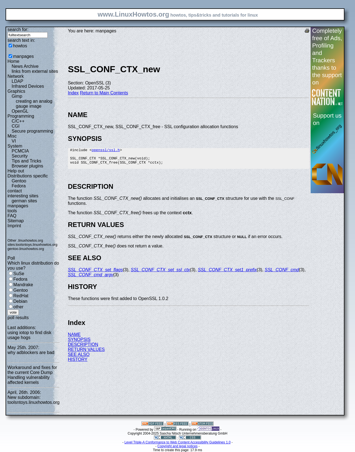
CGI (15, 126)
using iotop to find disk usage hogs (29, 335)
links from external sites (35, 71)
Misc (12, 136)
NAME (74, 338)
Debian (20, 301)
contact (14, 190)
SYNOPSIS (79, 343)
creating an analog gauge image (34, 104)
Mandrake (23, 284)
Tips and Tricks (26, 161)
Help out (15, 171)
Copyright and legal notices (178, 446)
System (14, 146)
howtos (20, 45)
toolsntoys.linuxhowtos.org (36, 244)
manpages (23, 56)
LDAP (17, 81)
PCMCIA (20, 151)
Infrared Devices (28, 86)
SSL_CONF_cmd (282, 274)
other (18, 306)
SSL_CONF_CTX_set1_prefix (227, 274)
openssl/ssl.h (106, 150)
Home (13, 61)
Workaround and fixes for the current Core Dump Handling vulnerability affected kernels (32, 375)
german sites (24, 200)
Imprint (14, 225)
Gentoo (19, 181)
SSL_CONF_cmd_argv (90, 279)
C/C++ (18, 121)
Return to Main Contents (104, 93)
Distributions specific (27, 176)
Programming (20, 116)
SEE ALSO (79, 358)
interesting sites (22, 195)
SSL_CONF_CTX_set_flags (95, 274)
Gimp (17, 96)
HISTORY (78, 363)
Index (73, 93)
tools (12, 210)
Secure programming (32, 131)
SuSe (18, 273)
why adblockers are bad (30, 352)
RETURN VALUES (86, 353)
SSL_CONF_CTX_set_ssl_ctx (160, 274)
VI (14, 141)
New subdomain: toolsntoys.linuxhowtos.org (33, 400)
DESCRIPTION (83, 348)
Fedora (19, 186)
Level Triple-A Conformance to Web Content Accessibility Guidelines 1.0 (178, 442)
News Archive (25, 66)
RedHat (20, 295)
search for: (18, 29)
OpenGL (20, 111)
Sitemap (15, 220)
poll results (18, 317)
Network (15, 76)
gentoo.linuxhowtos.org (25, 249)
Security (20, 156)
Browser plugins (27, 166)
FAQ (11, 215)
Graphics (16, 91)
